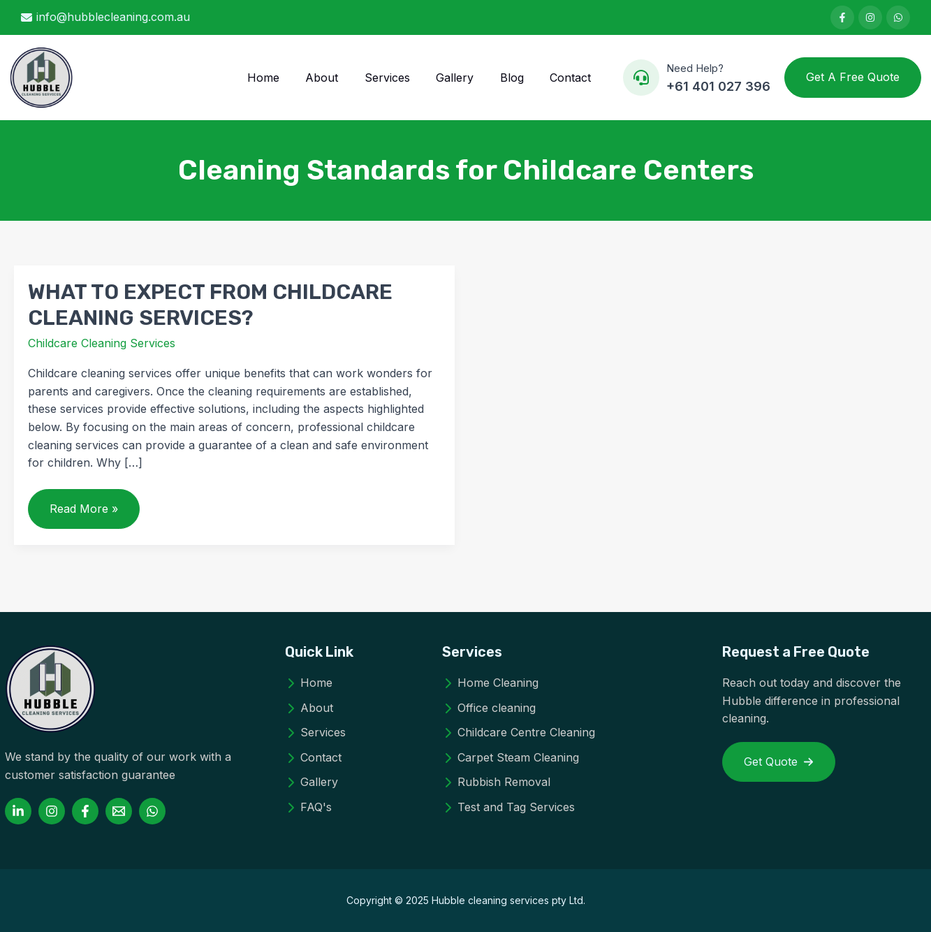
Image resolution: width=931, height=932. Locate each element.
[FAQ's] (308, 808)
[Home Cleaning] (490, 683)
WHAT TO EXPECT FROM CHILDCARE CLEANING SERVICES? (210, 304)
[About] (309, 708)
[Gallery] (311, 782)
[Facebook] (85, 811)
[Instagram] (51, 811)
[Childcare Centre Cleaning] (518, 733)
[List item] (842, 17)
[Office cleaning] (489, 708)
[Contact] (313, 758)
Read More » (83, 515)
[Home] (308, 683)
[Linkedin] (18, 811)
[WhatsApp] (152, 811)
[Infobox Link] (696, 77)
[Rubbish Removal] (496, 782)
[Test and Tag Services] (508, 808)
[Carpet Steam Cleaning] (510, 758)
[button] (852, 77)
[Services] (315, 733)
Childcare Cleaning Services (101, 343)
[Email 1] (118, 811)
